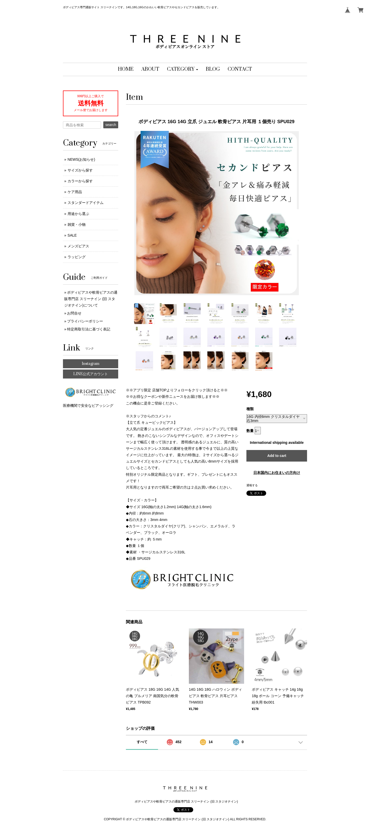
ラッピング (77, 257)
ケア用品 (75, 192)
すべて (142, 742)
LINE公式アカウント (90, 374)
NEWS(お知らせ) (81, 159)
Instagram (90, 363)
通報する (252, 485)
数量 (250, 431)
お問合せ (74, 313)
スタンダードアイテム (86, 203)
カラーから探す (80, 181)
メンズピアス (78, 246)
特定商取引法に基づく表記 (88, 329)
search (110, 125)
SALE (72, 235)
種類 (250, 409)
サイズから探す (80, 170)
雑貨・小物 (77, 224)
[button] (182, 69)
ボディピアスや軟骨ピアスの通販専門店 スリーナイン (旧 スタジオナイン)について (90, 298)
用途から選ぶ (78, 214)
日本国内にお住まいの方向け (276, 473)
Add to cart (276, 456)
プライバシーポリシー (85, 321)
